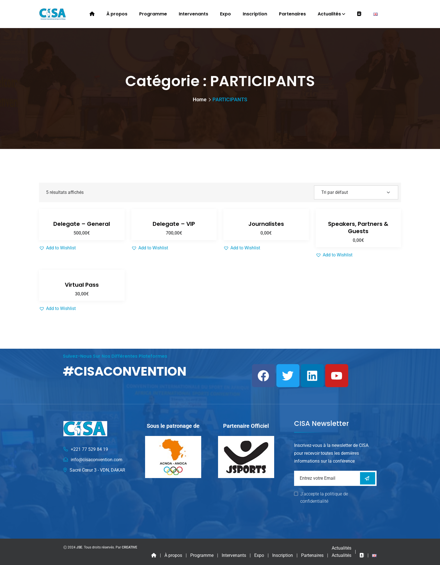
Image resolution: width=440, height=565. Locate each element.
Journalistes (266, 224)
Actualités (329, 14)
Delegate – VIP (174, 224)
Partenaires (292, 14)
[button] (57, 248)
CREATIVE (129, 547)
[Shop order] (356, 192)
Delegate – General (81, 224)
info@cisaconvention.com (96, 459)
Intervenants (193, 14)
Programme (153, 14)
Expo (225, 14)
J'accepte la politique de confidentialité (324, 497)
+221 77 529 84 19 (89, 449)
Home (200, 99)
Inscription (255, 14)
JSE (79, 547)
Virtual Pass (82, 285)
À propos (116, 14)
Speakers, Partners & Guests (358, 227)
